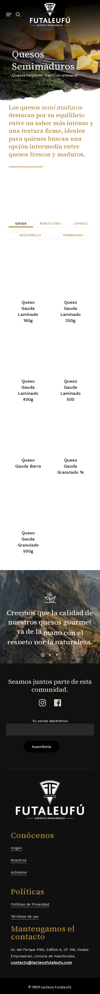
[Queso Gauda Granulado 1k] (70, 431)
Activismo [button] (19, 872)
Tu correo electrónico (50, 727)
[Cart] (88, 14)
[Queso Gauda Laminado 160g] (28, 273)
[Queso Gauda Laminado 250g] (70, 273)
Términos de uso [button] (25, 916)
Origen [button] (16, 848)
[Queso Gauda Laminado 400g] (28, 352)
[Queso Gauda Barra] (28, 431)
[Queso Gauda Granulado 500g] (28, 504)
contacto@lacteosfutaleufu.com (41, 962)
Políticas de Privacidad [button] (30, 904)
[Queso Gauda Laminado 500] (70, 352)
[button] (8, 14)
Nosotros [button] (19, 860)
